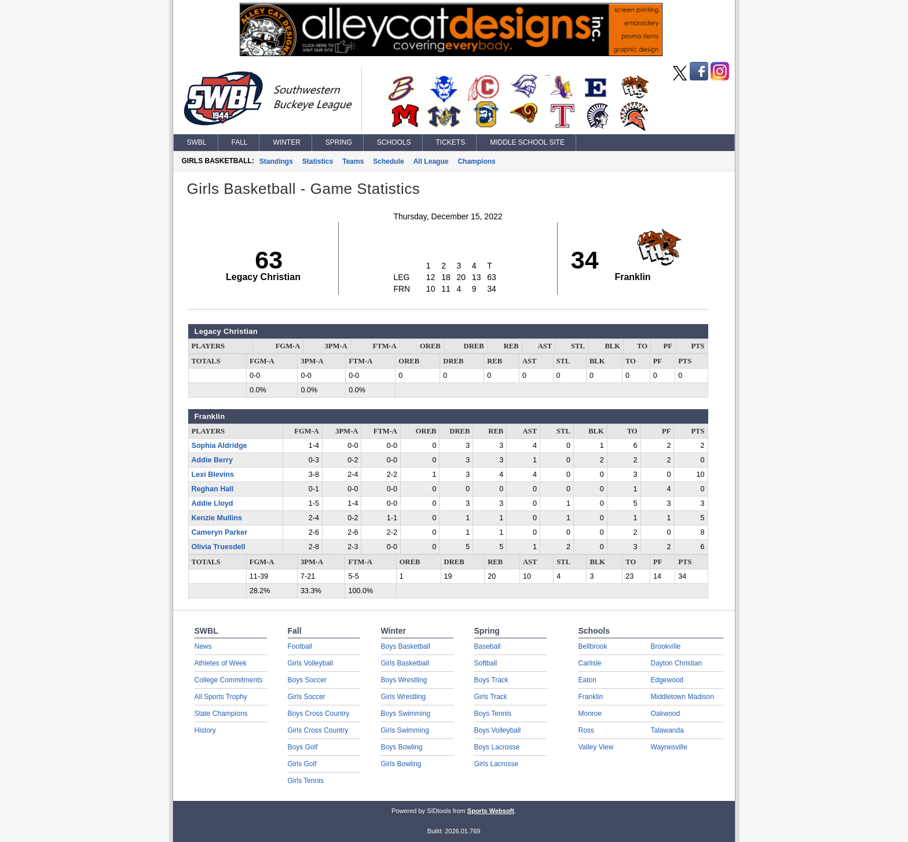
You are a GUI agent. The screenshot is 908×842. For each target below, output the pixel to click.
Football (300, 646)
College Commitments (229, 680)
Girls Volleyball (311, 663)
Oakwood (665, 713)
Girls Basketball (405, 663)
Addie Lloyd (212, 503)
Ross (586, 730)
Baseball (487, 646)
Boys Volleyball (497, 730)
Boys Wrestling (404, 680)
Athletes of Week (221, 663)
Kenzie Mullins (217, 518)
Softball (485, 663)
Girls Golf (302, 764)
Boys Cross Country (319, 713)
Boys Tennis (492, 713)
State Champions (221, 713)
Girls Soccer (306, 697)
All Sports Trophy (221, 697)
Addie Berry (212, 460)
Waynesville (669, 747)
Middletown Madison (682, 697)
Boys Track (491, 680)
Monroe (590, 713)
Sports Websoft (490, 810)
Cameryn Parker (220, 532)
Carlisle (590, 663)
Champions (476, 161)
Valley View (596, 747)
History (205, 730)
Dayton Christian (676, 663)
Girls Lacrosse (496, 764)
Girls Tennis (306, 781)
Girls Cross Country (318, 730)
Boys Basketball (405, 646)
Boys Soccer (307, 680)
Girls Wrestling (403, 697)
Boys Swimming (405, 713)
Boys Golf (303, 747)
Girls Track (490, 697)
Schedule (388, 161)
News (203, 646)
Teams (353, 161)
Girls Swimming (405, 730)
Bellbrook (593, 646)
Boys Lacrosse (497, 747)
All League (431, 161)
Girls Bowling (401, 764)
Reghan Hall (213, 489)
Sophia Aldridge (219, 446)
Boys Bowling (402, 747)
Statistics (317, 161)
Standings (276, 161)
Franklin (591, 697)
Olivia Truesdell (219, 547)
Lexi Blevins (213, 474)
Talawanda (667, 730)
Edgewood (667, 680)
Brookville (666, 646)
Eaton (587, 680)
